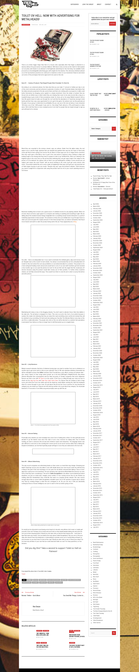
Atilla (35, 580)
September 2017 (98, 440)
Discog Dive (96, 554)
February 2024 (97, 263)
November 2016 (97, 463)
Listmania (72, 642)
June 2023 (96, 282)
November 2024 (97, 243)
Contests (95, 549)
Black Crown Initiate (53, 580)
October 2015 (97, 493)
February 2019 (97, 401)
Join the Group (87, 4)
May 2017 (96, 449)
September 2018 (98, 412)
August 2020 (96, 360)
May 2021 (96, 339)
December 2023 (97, 268)
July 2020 (95, 362)
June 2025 (96, 227)
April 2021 (96, 341)
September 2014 (98, 522)
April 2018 (96, 424)
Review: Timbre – (31, 595)
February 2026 (97, 208)
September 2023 (98, 275)
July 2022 (95, 307)
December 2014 (97, 515)
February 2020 (97, 373)
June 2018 (96, 419)
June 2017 (96, 447)
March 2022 (96, 316)
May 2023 (96, 284)
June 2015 (96, 502)
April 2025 (96, 231)
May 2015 (96, 504)
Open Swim (46, 630)
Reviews (71, 632)
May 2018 (96, 422)
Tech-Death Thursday (99, 609)
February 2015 (97, 511)
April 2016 (96, 479)
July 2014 (95, 527)
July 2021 (95, 334)
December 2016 (97, 460)
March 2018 (96, 426)
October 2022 (97, 300)
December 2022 (97, 295)
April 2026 (96, 204)
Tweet (23, 574)
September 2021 (98, 330)
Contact (108, 4)
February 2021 (97, 346)
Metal (71, 630)
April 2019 (96, 396)
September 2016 (98, 467)
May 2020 (96, 366)
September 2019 (98, 385)
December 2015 (97, 488)
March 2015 (96, 509)
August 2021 (96, 332)
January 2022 (97, 321)
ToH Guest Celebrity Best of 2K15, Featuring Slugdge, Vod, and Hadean (76, 647)
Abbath (30, 580)
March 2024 (96, 261)
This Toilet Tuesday (98, 613)
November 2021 (97, 325)
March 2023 (96, 289)
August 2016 (96, 470)
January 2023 (97, 293)
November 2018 (97, 408)
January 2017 (97, 458)
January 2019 (97, 403)
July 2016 (95, 472)
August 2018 (96, 415)
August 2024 (96, 250)
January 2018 (97, 431)
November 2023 (97, 270)
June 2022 (96, 309)
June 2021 (96, 337)
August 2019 (96, 387)
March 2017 (96, 454)
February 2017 (97, 456)
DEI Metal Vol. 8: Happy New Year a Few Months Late (95, 110)
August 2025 (96, 222)
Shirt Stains (96, 604)
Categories (75, 4)
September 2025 (98, 220)
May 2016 (96, 476)
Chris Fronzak (26, 582)
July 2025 (95, 224)
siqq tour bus (34, 380)
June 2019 (96, 392)
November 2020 (97, 353)
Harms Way (43, 582)
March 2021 (96, 343)
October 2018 (97, 410)
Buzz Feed (64, 580)
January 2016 (97, 486)
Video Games (97, 622)
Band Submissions (98, 542)
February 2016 (97, 483)
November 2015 (97, 490)
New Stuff (39, 630)
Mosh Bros (59, 582)
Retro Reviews (97, 592)
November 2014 (97, 518)
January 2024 (97, 266)
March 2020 (96, 371)
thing (75, 221)
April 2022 (96, 314)
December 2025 (97, 213)
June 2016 (96, 474)
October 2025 (97, 218)
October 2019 (97, 383)
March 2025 (96, 234)
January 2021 (97, 348)
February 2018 (97, 428)
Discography (96, 556)
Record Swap (97, 590)
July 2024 (95, 252)
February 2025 (97, 236)
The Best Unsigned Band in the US (102, 611)
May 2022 (96, 311)
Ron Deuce (35, 24)
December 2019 (97, 378)
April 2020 (96, 369)
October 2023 (97, 272)
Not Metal (95, 581)
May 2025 (96, 229)
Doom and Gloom (98, 558)
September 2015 (98, 495)
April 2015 (96, 506)
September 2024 (98, 247)
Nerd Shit (95, 574)
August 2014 (96, 525)
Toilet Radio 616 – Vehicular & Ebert (103, 189)
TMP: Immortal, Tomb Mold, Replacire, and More (42, 635)
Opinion (95, 586)
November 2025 (97, 215)
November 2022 (97, 298)
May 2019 (96, 394)
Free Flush (96, 563)
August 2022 (96, 305)
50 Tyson (41, 378)
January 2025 (97, 238)
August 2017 (96, 442)
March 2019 (96, 399)
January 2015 (97, 513)
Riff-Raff (95, 602)
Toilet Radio (96, 615)
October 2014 (97, 520)
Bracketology (96, 547)
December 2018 (97, 405)
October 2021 (97, 327)
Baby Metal (43, 580)
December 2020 (97, 350)
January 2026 (97, 211)
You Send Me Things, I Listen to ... (74, 595)
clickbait (35, 582)
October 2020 (97, 355)
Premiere (95, 588)
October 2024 (97, 245)
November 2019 (97, 380)
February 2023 (97, 291)
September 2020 (98, 357)
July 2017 (95, 444)
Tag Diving (96, 606)
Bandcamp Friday (98, 544)
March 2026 (96, 206)
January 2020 (97, 376)
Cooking (95, 551)
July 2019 (95, 389)
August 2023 (96, 277)
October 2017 (97, 438)
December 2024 (97, 240)
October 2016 (97, 465)
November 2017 (97, 435)
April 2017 (96, 451)
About (99, 4)
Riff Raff (95, 599)
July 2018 (95, 417)
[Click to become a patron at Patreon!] (53, 561)
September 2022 (98, 302)
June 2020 (96, 364)
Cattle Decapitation (74, 580)
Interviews (96, 565)
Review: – (101, 186)
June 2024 (96, 254)
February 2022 (97, 318)
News (38, 642)
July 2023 (95, 279)
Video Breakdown (98, 620)
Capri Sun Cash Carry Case (49, 380)
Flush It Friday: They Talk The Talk (102, 176)
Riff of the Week (96, 153)
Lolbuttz (95, 570)
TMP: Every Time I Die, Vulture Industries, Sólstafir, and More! (42, 647)
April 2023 (96, 286)
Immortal (51, 582)
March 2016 (96, 481)
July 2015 (95, 499)
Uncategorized (25, 24)
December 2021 (97, 323)
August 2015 (96, 497)
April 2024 (96, 259)
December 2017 (97, 433)
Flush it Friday (97, 560)
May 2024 (96, 256)
